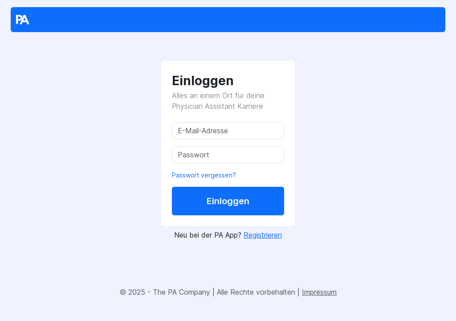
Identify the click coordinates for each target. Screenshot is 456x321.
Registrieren (263, 234)
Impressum (319, 292)
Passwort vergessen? (204, 175)
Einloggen (228, 201)
